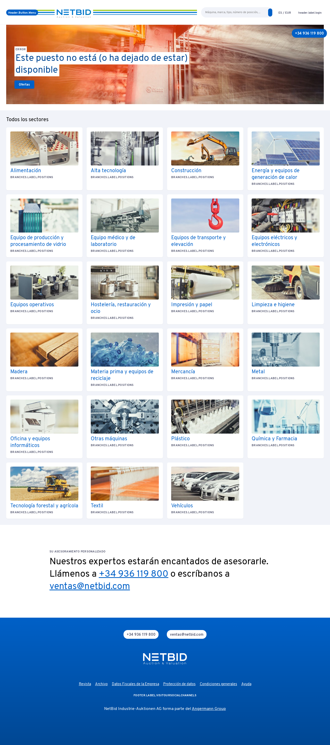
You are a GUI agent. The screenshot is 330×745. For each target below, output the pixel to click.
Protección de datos (179, 684)
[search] (270, 12)
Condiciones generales (218, 684)
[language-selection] (284, 12)
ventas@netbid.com (90, 587)
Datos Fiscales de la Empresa (135, 684)
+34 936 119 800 (133, 574)
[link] (24, 84)
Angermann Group (209, 708)
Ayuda (246, 684)
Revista (85, 684)
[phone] (141, 634)
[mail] (187, 634)
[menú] (22, 12)
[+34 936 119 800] (309, 33)
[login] (310, 12)
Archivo (101, 684)
